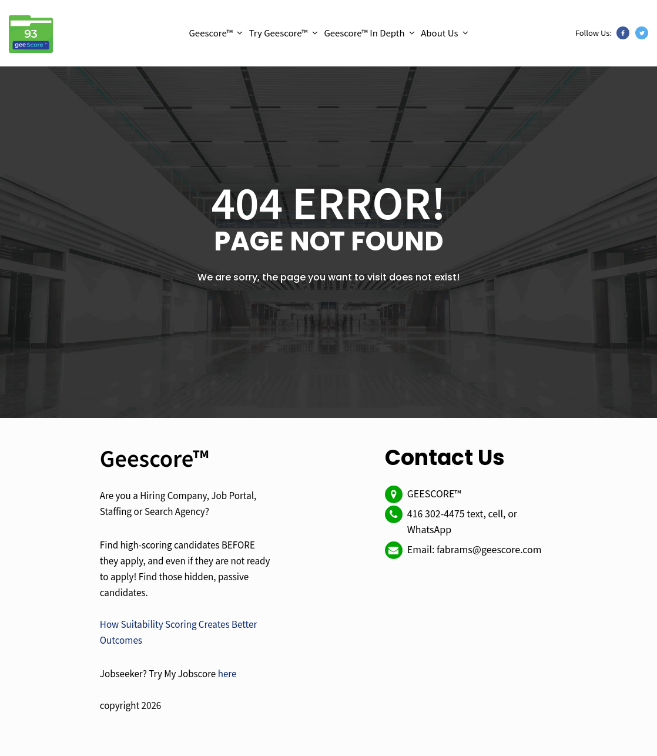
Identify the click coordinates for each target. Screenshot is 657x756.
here (227, 673)
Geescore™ (211, 32)
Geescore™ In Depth (364, 32)
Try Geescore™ (278, 32)
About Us (439, 32)
